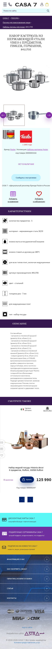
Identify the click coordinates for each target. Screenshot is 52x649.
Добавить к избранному (39, 198)
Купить (29, 479)
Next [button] (49, 115)
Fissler (12, 149)
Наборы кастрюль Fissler (37, 149)
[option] (14, 115)
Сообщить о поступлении (26, 178)
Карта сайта (27, 627)
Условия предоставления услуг (27, 642)
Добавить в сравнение (13, 198)
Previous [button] (3, 115)
